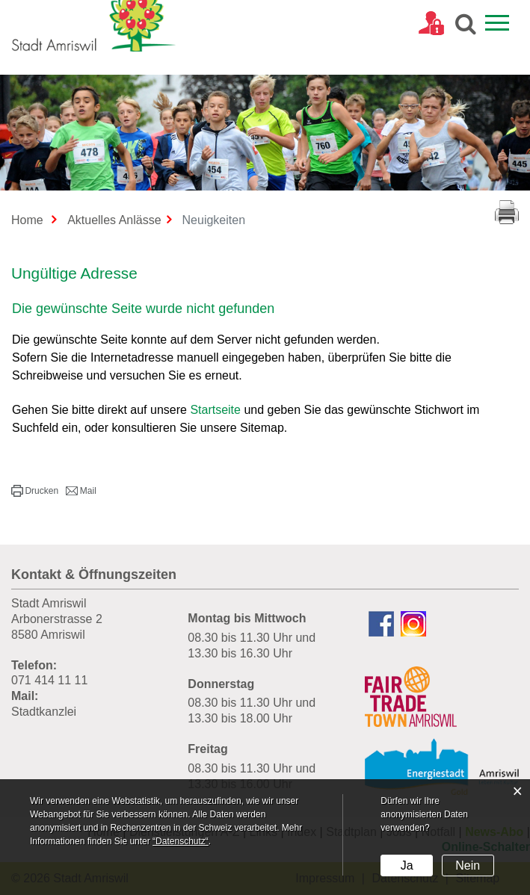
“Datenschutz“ (180, 841)
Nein (467, 865)
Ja (407, 865)
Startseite (215, 409)
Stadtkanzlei (43, 711)
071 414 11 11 (49, 680)
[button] (34, 491)
